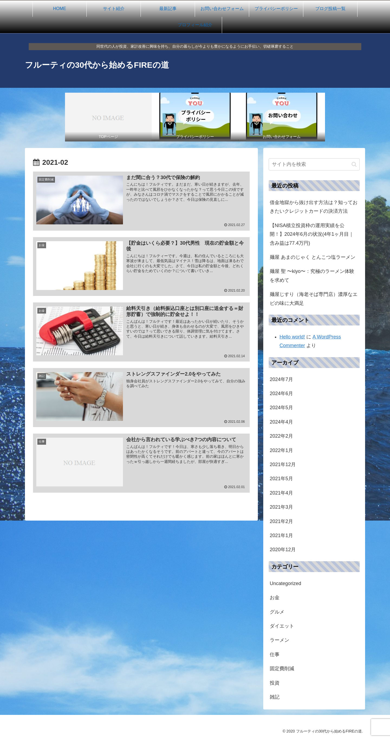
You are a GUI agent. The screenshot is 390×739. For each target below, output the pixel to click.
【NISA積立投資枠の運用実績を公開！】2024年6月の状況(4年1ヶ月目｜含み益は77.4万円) (312, 234)
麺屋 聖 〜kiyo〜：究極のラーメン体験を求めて (312, 276)
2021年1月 (281, 535)
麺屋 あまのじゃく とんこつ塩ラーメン (312, 257)
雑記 (275, 697)
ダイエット (282, 626)
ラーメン (279, 640)
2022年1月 (281, 450)
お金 (275, 597)
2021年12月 (283, 464)
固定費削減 (282, 668)
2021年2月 (281, 521)
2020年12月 (283, 549)
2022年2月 (281, 436)
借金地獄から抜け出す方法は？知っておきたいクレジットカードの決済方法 (314, 207)
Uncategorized (285, 583)
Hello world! (292, 337)
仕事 (275, 654)
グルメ (277, 612)
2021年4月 (281, 493)
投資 (275, 683)
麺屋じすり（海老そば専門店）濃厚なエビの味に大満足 (314, 299)
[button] (354, 164)
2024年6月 (281, 393)
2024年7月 (281, 379)
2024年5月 (281, 407)
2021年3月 (281, 507)
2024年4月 (281, 422)
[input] (314, 164)
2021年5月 (281, 478)
